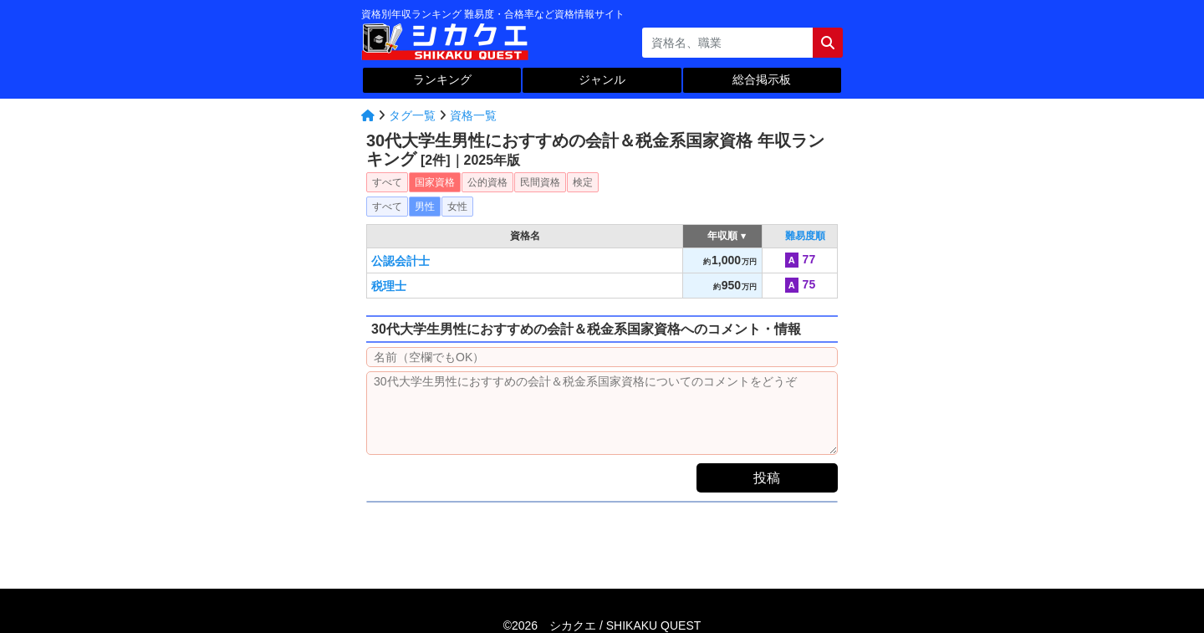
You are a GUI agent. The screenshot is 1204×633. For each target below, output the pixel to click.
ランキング (442, 79)
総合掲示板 (761, 79)
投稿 (766, 478)
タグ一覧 (412, 115)
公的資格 (487, 182)
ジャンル (602, 79)
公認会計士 (400, 261)
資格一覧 (473, 115)
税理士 (388, 286)
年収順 (722, 236)
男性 (425, 206)
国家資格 (435, 182)
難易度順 (805, 236)
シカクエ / (625, 625)
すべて (387, 182)
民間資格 (540, 182)
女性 (457, 206)
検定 (583, 182)
